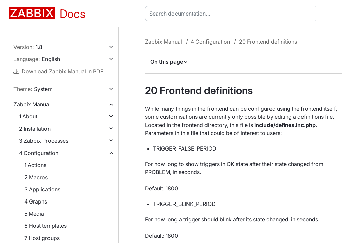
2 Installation (35, 128)
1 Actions (35, 165)
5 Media (34, 213)
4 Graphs (35, 201)
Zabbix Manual (32, 104)
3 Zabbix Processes (43, 140)
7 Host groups (42, 238)
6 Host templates (45, 225)
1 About (28, 116)
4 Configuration (38, 153)
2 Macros (36, 177)
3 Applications (42, 189)
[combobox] (232, 13)
